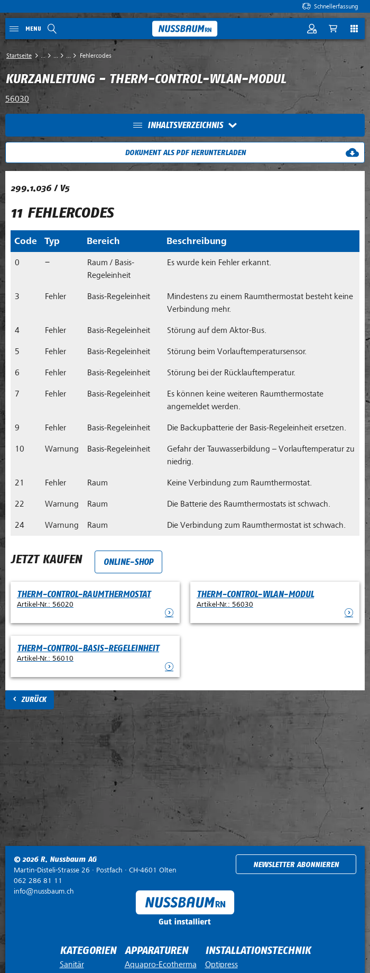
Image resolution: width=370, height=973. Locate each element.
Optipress (221, 964)
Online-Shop (128, 562)
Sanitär (72, 964)
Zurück (33, 699)
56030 (17, 99)
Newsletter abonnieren (296, 864)
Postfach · (95, 870)
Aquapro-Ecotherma (161, 964)
